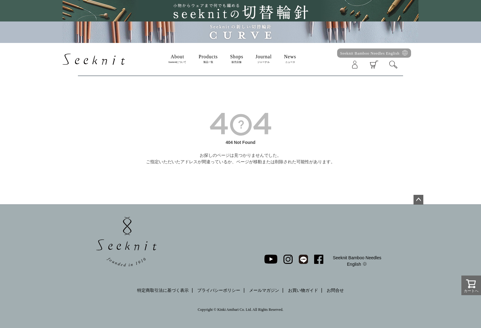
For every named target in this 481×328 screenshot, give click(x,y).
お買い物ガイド (303, 290)
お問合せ (335, 290)
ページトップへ (418, 200)
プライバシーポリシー (218, 290)
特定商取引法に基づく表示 (163, 290)
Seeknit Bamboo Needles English (370, 53)
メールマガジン (264, 290)
